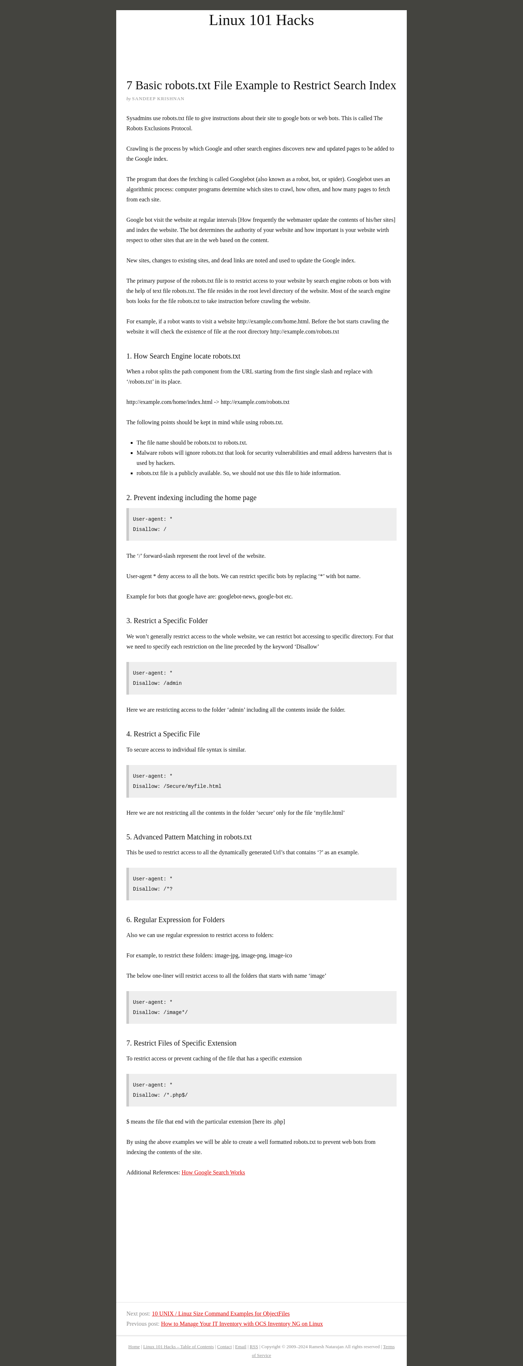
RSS (254, 1346)
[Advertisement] (261, 46)
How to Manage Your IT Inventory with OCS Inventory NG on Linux (242, 1324)
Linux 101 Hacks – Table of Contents (178, 1346)
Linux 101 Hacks (261, 20)
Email (240, 1346)
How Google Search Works (213, 1172)
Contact (224, 1346)
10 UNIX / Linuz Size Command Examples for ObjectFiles (220, 1313)
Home (134, 1346)
